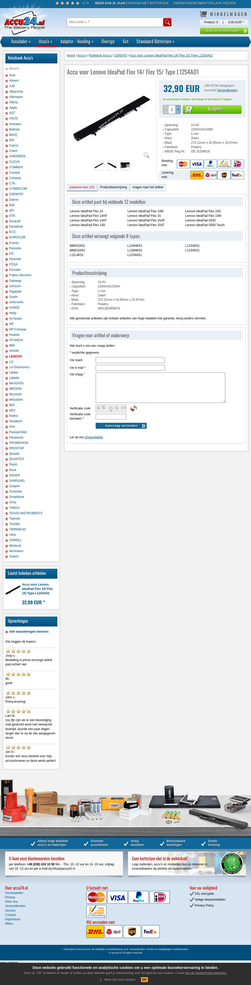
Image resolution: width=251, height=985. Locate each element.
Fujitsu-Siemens (20, 275)
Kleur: (169, 138)
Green (13, 297)
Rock (12, 470)
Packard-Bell (18, 432)
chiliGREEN (17, 156)
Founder (15, 270)
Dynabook (16, 226)
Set (126, 41)
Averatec (15, 124)
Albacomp (16, 91)
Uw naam (76, 360)
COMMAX (16, 167)
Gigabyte (15, 291)
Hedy (12, 313)
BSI (11, 140)
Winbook (15, 545)
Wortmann (16, 551)
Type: (168, 134)
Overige (108, 41)
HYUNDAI (16, 340)
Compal (14, 172)
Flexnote (15, 259)
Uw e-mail (77, 368)
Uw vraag (77, 374)
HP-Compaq (17, 329)
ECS (12, 232)
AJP (12, 86)
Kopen (215, 108)
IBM (12, 345)
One (12, 426)
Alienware (16, 97)
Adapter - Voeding (77, 41)
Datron (13, 200)
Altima (13, 102)
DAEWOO (16, 194)
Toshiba (14, 524)
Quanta (14, 453)
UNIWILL (15, 540)
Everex (14, 243)
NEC (12, 410)
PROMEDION (18, 443)
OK (144, 979)
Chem (13, 151)
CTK (12, 183)
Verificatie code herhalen (80, 416)
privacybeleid (94, 437)
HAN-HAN (16, 302)
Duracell (14, 221)
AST (12, 113)
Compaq (15, 178)
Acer (12, 75)
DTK (12, 216)
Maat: (168, 142)
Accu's (46, 41)
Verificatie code (80, 408)
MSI (12, 405)
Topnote (14, 518)
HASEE (14, 307)
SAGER (14, 475)
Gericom (15, 286)
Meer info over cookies (119, 979)
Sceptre (14, 486)
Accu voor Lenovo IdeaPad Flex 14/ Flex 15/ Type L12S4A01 (37, 589)
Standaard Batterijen (156, 41)
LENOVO (15, 356)
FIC (11, 253)
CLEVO (14, 162)
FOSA (13, 264)
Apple (13, 107)
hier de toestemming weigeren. (206, 973)
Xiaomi (14, 556)
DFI (11, 210)
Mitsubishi (16, 399)
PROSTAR (16, 448)
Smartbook (16, 497)
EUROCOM (17, 237)
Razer (13, 464)
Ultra (12, 534)
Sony (12, 502)
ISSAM (14, 351)
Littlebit (14, 378)
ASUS (13, 118)
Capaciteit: (172, 129)
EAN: (75, 308)
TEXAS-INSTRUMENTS (26, 513)
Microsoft (15, 394)
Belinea (14, 129)
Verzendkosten (227, 90)
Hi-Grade (15, 318)
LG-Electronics (19, 367)
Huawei (14, 335)
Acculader (21, 41)
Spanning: (172, 125)
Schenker (15, 491)
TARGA (14, 508)
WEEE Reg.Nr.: (175, 151)
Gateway (15, 281)
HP (11, 324)
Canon (13, 145)
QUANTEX (16, 459)
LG (11, 362)
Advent (14, 80)
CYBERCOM (18, 189)
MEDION (15, 388)
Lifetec (13, 372)
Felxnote (15, 248)
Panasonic (16, 437)
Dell (12, 205)
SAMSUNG (17, 481)
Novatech (15, 421)
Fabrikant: (171, 147)
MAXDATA (16, 383)
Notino (13, 416)
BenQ (13, 135)
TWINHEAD (17, 529)
